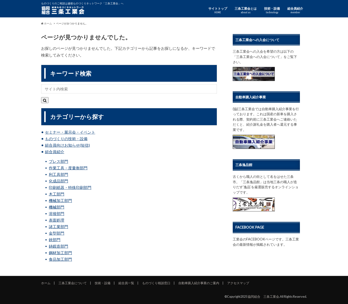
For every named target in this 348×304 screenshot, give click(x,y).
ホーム (46, 283)
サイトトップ (217, 10)
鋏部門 (54, 239)
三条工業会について (72, 283)
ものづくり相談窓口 (156, 283)
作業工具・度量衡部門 (68, 168)
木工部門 (56, 194)
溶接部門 (56, 213)
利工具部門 (58, 174)
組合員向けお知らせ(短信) (67, 145)
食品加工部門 (60, 259)
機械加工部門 (60, 200)
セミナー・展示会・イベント (70, 132)
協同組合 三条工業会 (263, 296)
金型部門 (56, 233)
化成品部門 (58, 181)
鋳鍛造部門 (58, 246)
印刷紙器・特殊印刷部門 (70, 187)
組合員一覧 (126, 283)
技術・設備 (272, 10)
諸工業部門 (58, 226)
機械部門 (56, 207)
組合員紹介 (295, 10)
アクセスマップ (238, 283)
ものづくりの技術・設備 (66, 138)
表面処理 (56, 220)
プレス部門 (58, 161)
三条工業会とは (246, 10)
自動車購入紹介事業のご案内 (198, 283)
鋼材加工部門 (60, 252)
